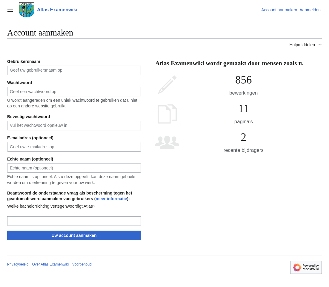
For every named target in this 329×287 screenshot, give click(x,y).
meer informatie (111, 198)
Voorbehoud (82, 264)
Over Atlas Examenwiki (50, 264)
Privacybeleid (17, 264)
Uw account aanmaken (74, 235)
